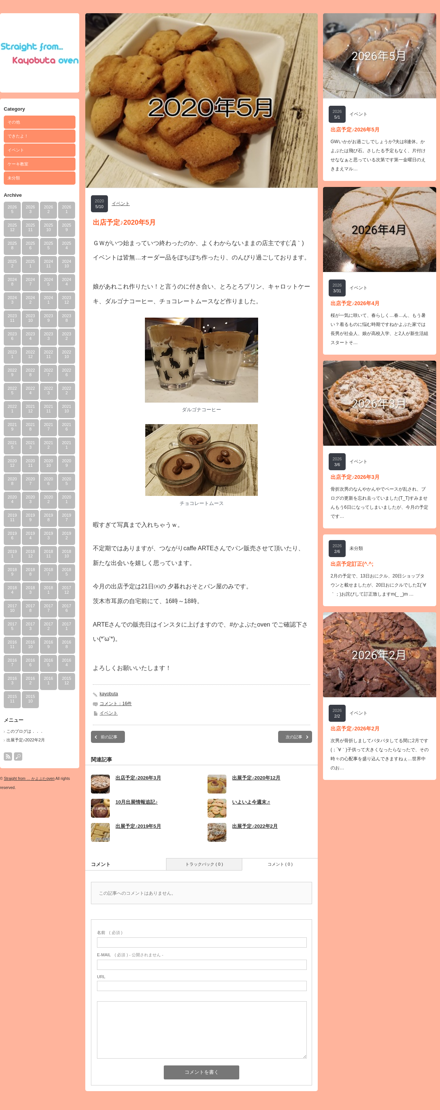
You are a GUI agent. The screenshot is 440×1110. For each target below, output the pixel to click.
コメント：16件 (116, 703)
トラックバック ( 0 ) (204, 864)
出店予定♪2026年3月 (138, 778)
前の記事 (109, 737)
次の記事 (294, 737)
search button (18, 756)
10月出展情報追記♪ (136, 802)
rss (8, 756)
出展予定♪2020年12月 (256, 778)
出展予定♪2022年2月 (25, 740)
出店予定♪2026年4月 (355, 303)
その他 (14, 122)
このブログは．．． (25, 731)
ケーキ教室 (18, 164)
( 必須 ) (109, 932)
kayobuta (109, 693)
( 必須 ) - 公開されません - (130, 955)
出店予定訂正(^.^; (352, 564)
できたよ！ (18, 136)
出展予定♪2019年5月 (138, 826)
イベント (16, 150)
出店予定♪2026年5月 (355, 130)
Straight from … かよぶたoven (29, 779)
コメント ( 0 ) (280, 864)
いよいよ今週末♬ (251, 802)
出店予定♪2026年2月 (355, 729)
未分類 (14, 178)
